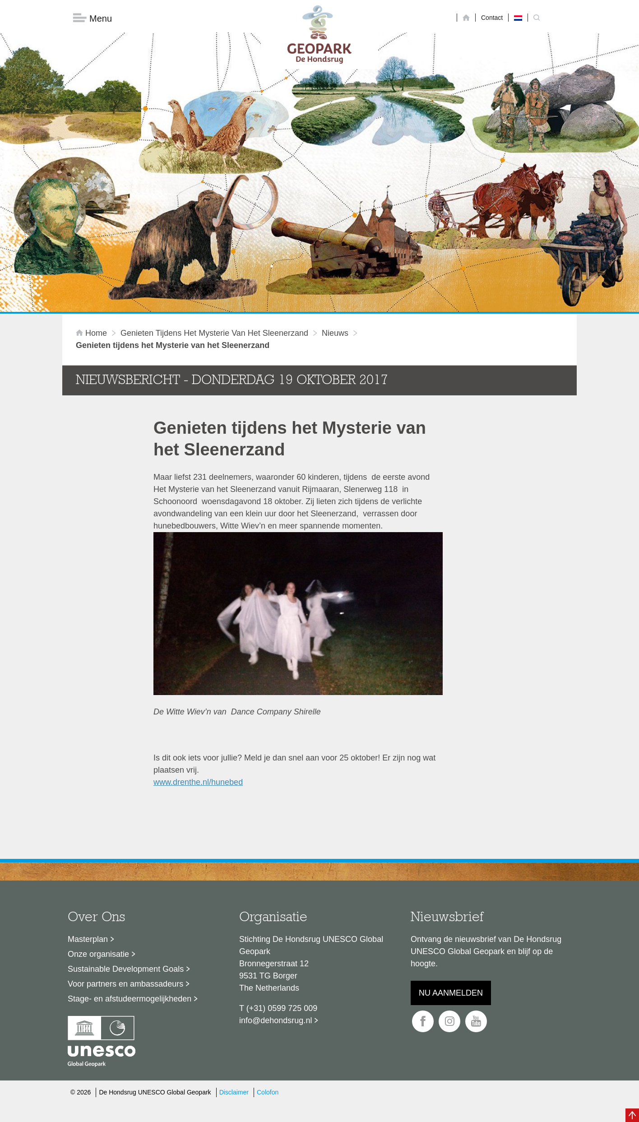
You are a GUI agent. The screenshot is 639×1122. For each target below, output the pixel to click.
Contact (492, 17)
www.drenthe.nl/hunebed (198, 673)
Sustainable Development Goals (126, 860)
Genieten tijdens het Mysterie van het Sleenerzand (214, 225)
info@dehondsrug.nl (275, 912)
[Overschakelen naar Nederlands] (518, 18)
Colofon (267, 984)
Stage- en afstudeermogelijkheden (129, 890)
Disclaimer (234, 984)
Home (92, 225)
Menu (92, 18)
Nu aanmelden (451, 884)
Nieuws (335, 225)
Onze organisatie (98, 845)
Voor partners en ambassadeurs (125, 875)
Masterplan (88, 830)
